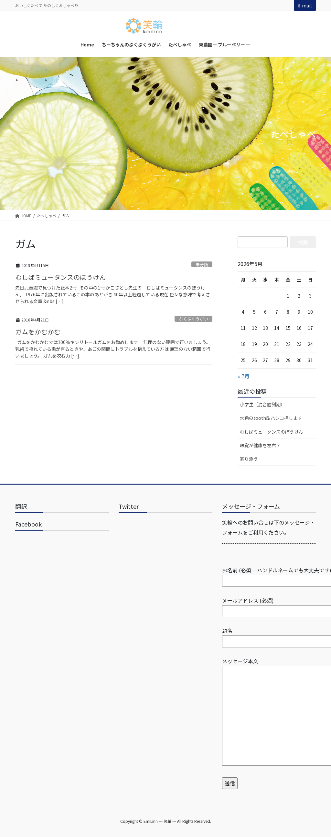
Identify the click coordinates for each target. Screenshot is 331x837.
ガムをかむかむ (37, 331)
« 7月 (244, 376)
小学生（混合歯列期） (262, 404)
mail (305, 5)
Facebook (28, 524)
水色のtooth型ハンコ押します (271, 418)
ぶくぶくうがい (193, 319)
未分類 (202, 264)
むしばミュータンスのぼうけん (60, 277)
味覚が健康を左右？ (260, 445)
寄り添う (249, 459)
